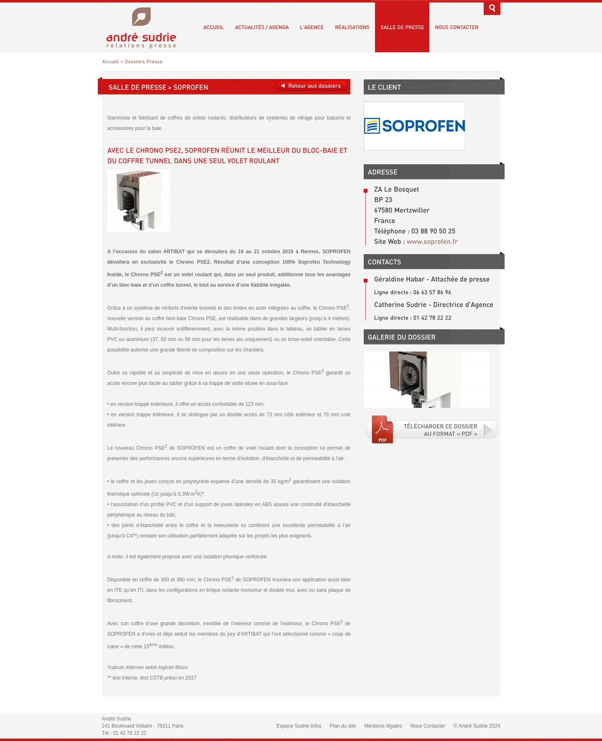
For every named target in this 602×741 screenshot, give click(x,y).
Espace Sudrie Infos (298, 726)
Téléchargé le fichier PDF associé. (431, 429)
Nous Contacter (428, 726)
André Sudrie (145, 27)
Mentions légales (383, 726)
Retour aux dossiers (312, 86)
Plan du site (343, 726)
